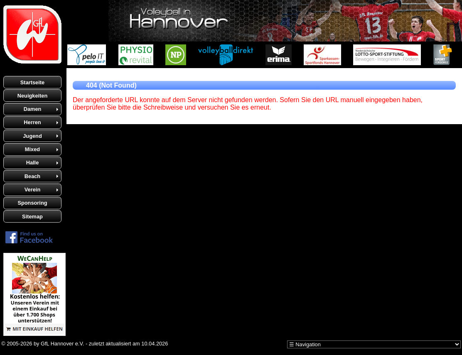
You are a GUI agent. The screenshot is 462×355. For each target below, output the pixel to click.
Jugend (32, 136)
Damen (33, 109)
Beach (32, 176)
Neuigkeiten (32, 96)
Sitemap (32, 216)
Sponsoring (32, 203)
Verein (32, 189)
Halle (32, 162)
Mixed (32, 149)
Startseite (32, 82)
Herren (32, 122)
